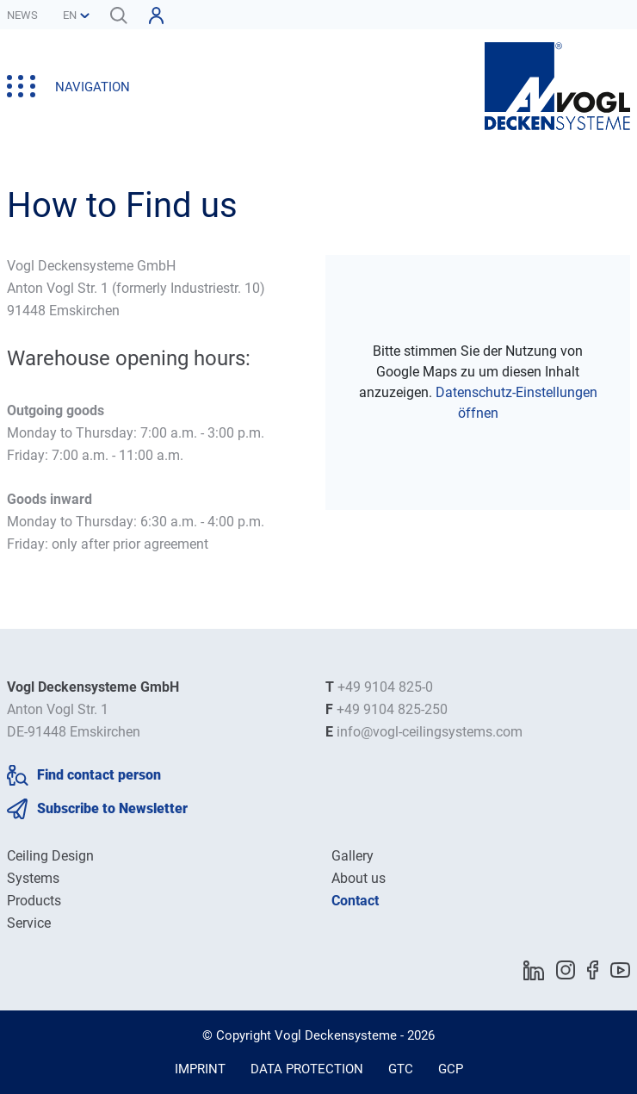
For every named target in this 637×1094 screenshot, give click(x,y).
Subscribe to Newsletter (112, 808)
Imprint (200, 1069)
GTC (400, 1069)
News (22, 15)
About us (358, 878)
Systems (33, 878)
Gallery (352, 856)
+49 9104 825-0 (385, 687)
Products (34, 900)
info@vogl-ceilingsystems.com (430, 732)
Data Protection (306, 1069)
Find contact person (99, 775)
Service (29, 923)
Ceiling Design (50, 856)
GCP (450, 1069)
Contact (355, 900)
